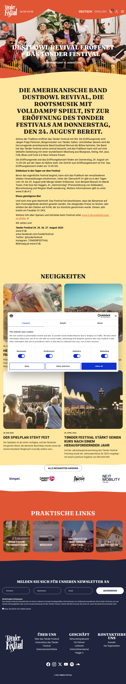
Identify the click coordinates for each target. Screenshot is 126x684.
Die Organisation (112, 645)
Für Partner (79, 642)
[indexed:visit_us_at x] (60, 664)
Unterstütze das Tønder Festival (46, 644)
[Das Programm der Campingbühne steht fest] (93, 396)
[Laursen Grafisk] (87, 479)
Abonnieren (110, 590)
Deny (27, 366)
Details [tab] (63, 323)
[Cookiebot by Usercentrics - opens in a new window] (99, 316)
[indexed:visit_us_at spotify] (72, 664)
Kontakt (112, 642)
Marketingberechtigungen (12, 599)
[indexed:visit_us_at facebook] (48, 664)
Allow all (99, 366)
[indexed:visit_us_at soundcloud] (78, 664)
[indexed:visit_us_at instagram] (54, 664)
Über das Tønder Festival (47, 639)
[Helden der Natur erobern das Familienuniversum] (32, 396)
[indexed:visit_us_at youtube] (66, 664)
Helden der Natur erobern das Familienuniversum (31, 436)
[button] (10, 11)
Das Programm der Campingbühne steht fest (88, 436)
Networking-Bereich (79, 639)
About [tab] (100, 323)
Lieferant (79, 645)
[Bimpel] (23, 479)
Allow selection (63, 366)
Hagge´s (79, 652)
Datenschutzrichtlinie (46, 649)
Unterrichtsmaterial (79, 649)
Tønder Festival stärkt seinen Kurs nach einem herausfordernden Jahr (92, 525)
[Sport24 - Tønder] (55, 479)
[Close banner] (116, 316)
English (100, 11)
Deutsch (85, 11)
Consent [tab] (26, 323)
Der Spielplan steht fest (26, 521)
